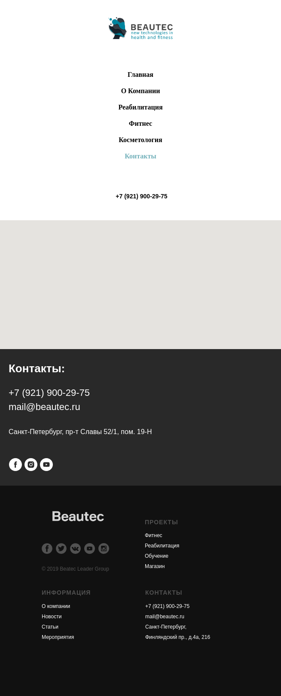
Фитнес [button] (140, 123)
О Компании (140, 90)
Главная (140, 74)
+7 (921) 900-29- (164, 606)
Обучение (156, 556)
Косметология (140, 139)
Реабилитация (162, 546)
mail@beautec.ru (164, 617)
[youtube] (46, 464)
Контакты (140, 156)
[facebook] (15, 464)
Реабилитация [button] (140, 107)
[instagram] (30, 464)
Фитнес (153, 535)
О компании (56, 606)
